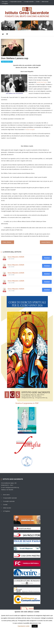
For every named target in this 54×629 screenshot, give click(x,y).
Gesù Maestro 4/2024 (16, 289)
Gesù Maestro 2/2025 (16, 273)
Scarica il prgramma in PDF (27, 403)
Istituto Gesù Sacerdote (27, 13)
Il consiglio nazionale (29, 1)
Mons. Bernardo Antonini (8, 242)
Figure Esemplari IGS (7, 61)
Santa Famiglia (30, 129)
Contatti (37, 1)
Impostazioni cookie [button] (23, 626)
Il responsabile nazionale (16, 1)
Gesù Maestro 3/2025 (16, 265)
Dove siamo (5, 1)
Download (47, 258)
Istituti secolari (45, 1)
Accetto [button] (35, 626)
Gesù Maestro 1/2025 (16, 281)
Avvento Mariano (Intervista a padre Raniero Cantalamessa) (47, 242)
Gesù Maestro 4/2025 (16, 257)
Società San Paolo (41, 82)
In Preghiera (5, 3)
